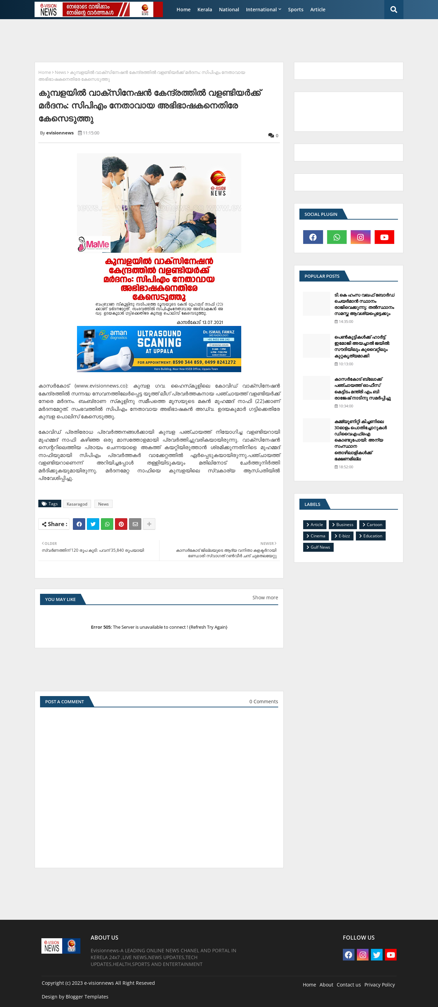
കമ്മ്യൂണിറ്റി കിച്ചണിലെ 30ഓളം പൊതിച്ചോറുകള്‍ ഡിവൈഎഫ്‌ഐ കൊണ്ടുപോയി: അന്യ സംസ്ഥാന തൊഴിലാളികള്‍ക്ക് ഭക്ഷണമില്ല (360, 440)
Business (344, 524)
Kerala (204, 9)
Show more (265, 597)
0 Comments (263, 701)
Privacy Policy (379, 984)
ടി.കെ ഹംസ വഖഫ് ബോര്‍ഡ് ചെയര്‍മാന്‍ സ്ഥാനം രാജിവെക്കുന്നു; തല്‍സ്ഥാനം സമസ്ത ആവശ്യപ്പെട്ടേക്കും (364, 304)
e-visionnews (99, 983)
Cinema (318, 536)
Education (372, 536)
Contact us (349, 984)
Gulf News (320, 547)
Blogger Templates (87, 996)
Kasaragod (77, 504)
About (326, 984)
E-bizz (344, 536)
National (229, 9)
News (60, 72)
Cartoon (374, 524)
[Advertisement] (197, 39)
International (261, 9)
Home (184, 9)
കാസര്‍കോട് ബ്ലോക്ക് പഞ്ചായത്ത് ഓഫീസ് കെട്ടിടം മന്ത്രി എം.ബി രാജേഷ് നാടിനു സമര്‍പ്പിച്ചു (362, 388)
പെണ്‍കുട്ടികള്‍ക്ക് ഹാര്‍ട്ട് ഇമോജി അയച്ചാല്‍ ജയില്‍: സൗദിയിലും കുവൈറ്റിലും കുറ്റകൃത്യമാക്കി (362, 346)
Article (317, 9)
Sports (296, 9)
